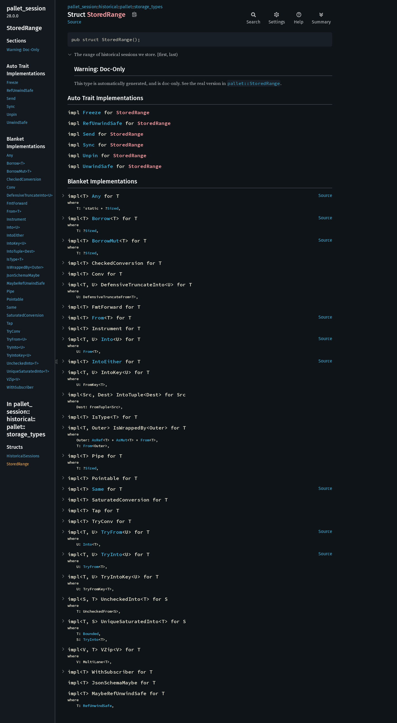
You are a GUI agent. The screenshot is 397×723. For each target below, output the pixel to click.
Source (74, 22)
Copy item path (134, 14)
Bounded (90, 633)
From (98, 317)
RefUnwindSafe (102, 123)
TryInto (111, 554)
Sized (112, 208)
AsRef (97, 439)
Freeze (92, 112)
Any (96, 196)
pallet (126, 6)
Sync (89, 145)
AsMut (121, 439)
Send (89, 134)
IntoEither (107, 361)
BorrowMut (105, 241)
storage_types (148, 6)
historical (108, 6)
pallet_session (82, 6)
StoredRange (132, 112)
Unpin (90, 155)
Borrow (101, 218)
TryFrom (111, 532)
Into (107, 339)
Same (98, 489)
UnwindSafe (98, 166)
